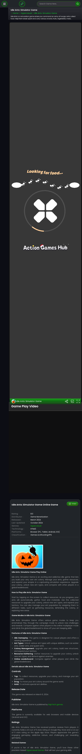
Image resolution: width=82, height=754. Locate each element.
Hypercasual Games (35, 750)
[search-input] (56, 4)
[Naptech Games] (22, 4)
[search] (77, 4)
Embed (72, 504)
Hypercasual (36, 526)
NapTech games (55, 704)
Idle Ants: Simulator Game (27, 401)
